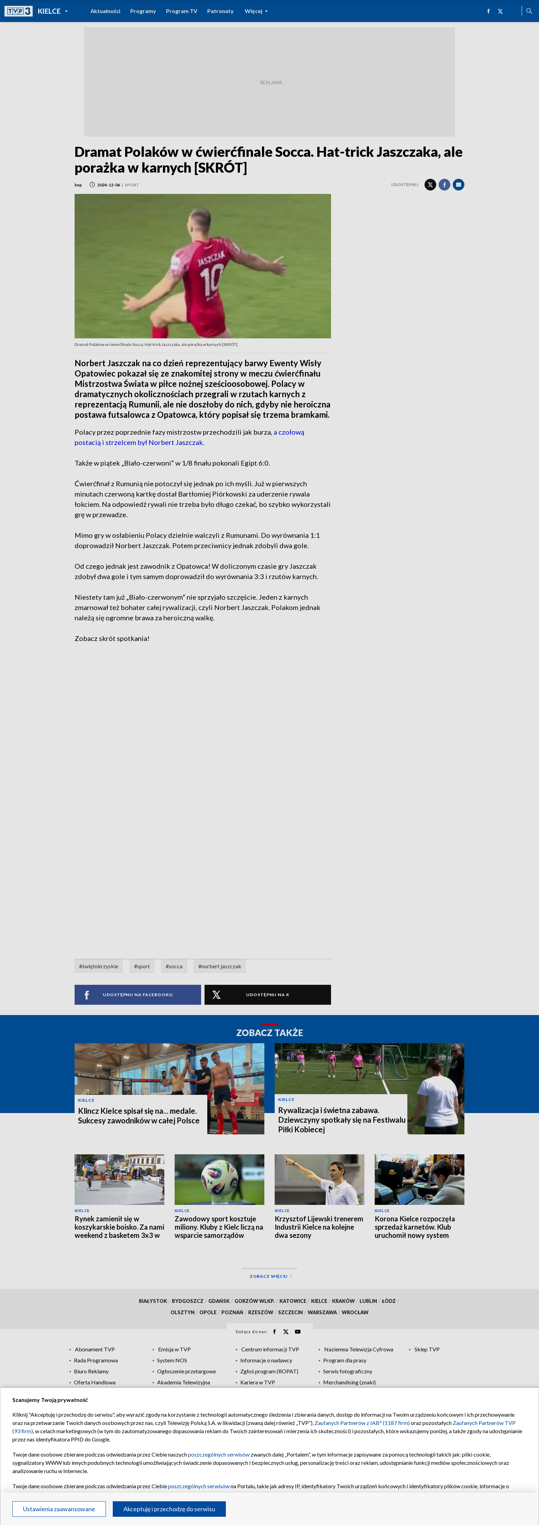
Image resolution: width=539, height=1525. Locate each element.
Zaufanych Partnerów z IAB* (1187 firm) (362, 1422)
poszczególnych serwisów (219, 1454)
